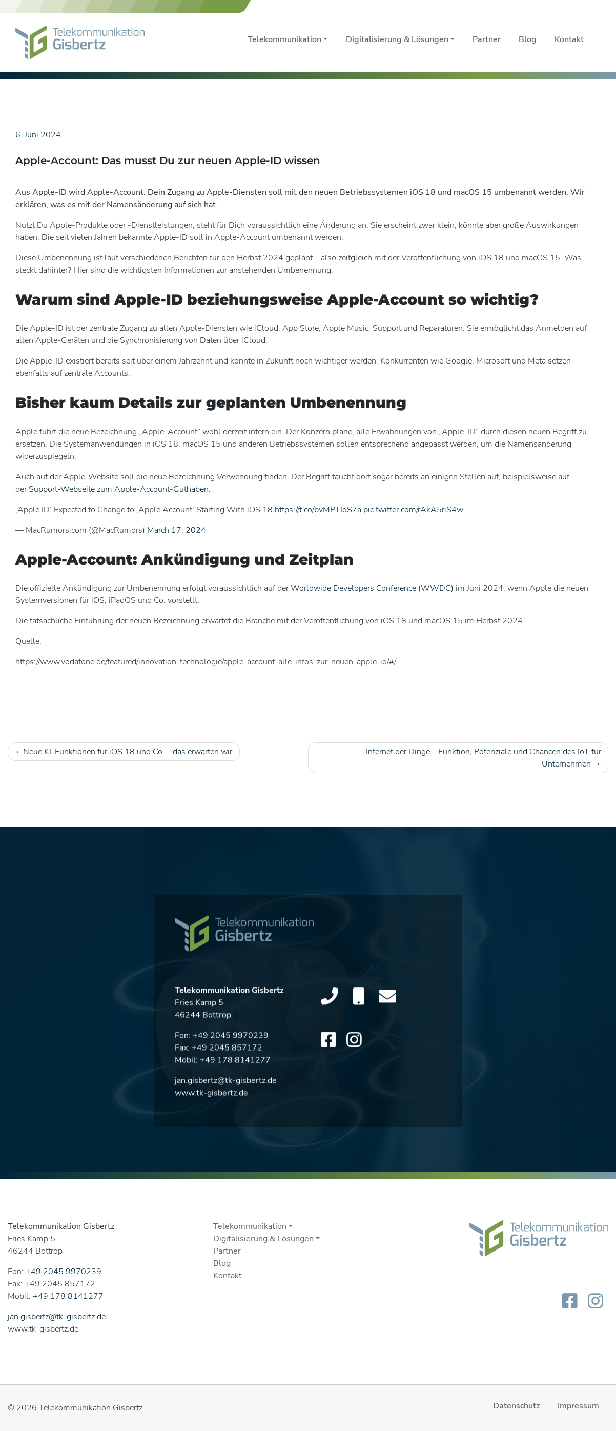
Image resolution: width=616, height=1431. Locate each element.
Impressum (578, 1406)
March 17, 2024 (176, 530)
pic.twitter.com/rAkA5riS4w (413, 509)
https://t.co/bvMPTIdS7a (318, 509)
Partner (487, 39)
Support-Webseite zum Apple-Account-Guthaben (119, 489)
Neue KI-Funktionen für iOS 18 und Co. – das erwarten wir (127, 751)
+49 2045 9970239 (63, 1271)
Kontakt (569, 39)
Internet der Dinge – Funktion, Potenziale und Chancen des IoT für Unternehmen (483, 758)
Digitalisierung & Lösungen (397, 39)
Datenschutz (516, 1406)
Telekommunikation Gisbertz (90, 1408)
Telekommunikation (284, 39)
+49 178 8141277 (68, 1296)
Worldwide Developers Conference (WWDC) (372, 588)
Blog (528, 39)
